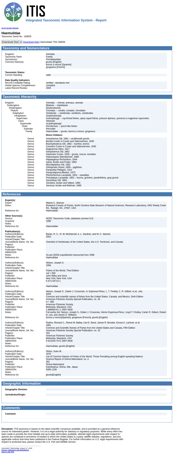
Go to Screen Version (9, 28)
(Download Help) (31, 42)
